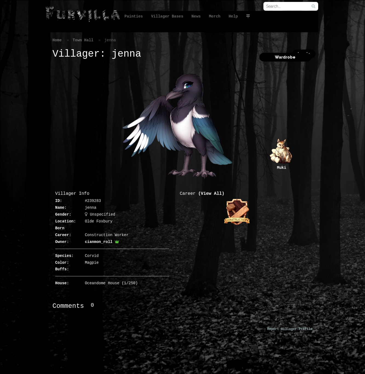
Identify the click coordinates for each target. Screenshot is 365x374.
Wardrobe (285, 57)
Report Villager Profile (290, 329)
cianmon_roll (102, 242)
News (196, 16)
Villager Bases (167, 16)
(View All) (211, 193)
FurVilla (82, 14)
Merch (214, 16)
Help (233, 16)
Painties (134, 16)
